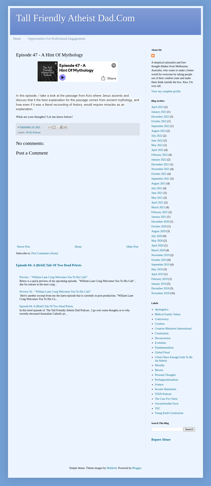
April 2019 (157, 274)
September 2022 (160, 126)
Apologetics (162, 309)
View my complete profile (166, 91)
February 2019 (159, 279)
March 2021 (158, 207)
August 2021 (158, 183)
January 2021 (158, 216)
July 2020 (156, 236)
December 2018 (160, 288)
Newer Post (23, 246)
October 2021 (159, 173)
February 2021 (159, 212)
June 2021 (157, 192)
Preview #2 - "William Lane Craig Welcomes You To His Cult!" (55, 291)
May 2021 (157, 197)
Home (17, 38)
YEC (158, 408)
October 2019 (159, 259)
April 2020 (157, 245)
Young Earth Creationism (169, 413)
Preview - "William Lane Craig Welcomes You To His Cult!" (54, 277)
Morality (160, 365)
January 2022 (158, 159)
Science (159, 384)
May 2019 (157, 269)
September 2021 (160, 178)
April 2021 (157, 202)
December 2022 (160, 116)
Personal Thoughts (165, 374)
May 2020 (157, 240)
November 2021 (160, 169)
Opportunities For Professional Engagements (56, 38)
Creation (160, 323)
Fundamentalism (164, 347)
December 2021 (160, 164)
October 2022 (159, 121)
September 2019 (160, 264)
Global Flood (162, 352)
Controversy (162, 319)
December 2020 (160, 221)
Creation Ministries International (173, 328)
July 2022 (156, 135)
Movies (159, 370)
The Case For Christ (166, 398)
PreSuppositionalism (166, 379)
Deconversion (163, 338)
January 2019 (158, 283)
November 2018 (160, 293)
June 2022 (157, 140)
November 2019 (160, 255)
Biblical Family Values (168, 314)
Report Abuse (161, 439)
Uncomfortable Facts (167, 403)
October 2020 (159, 226)
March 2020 (158, 250)
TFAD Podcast (33, 132)
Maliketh (112, 468)
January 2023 (158, 111)
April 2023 (157, 107)
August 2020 (158, 231)
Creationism (162, 333)
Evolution (160, 342)
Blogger (136, 468)
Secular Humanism (165, 389)
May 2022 (157, 145)
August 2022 (158, 130)
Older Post (133, 246)
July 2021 (156, 188)
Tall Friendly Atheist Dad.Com (75, 18)
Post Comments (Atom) (44, 253)
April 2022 (157, 149)
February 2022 (159, 154)
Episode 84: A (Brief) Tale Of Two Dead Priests (48, 265)
